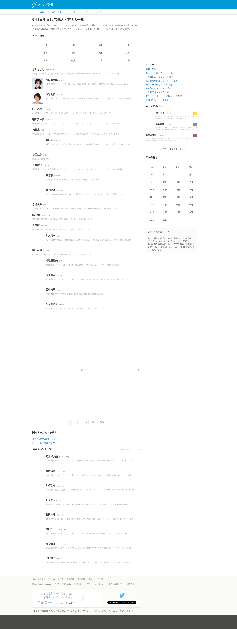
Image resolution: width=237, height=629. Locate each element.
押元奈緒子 (52, 304)
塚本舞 (36, 215)
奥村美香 (160, 113)
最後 (102, 422)
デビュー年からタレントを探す (160, 84)
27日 (178, 212)
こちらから (157, 250)
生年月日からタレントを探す (159, 77)
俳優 (60, 80)
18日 (165, 197)
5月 (46, 53)
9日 (152, 182)
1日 (152, 167)
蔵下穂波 (50, 190)
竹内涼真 (50, 471)
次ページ (85, 370)
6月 (73, 53)
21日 (152, 205)
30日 (165, 220)
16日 (190, 189)
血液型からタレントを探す (158, 88)
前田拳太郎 (52, 80)
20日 (190, 197)
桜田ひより (52, 529)
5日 (152, 174)
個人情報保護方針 (116, 584)
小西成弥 (37, 154)
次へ (93, 422)
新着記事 (70, 579)
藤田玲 (49, 140)
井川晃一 (50, 235)
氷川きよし (38, 69)
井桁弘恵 (50, 485)
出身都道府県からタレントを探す (161, 81)
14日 (165, 189)
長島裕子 (50, 289)
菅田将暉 (50, 514)
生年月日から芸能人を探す (45, 439)
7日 (178, 174)
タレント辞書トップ (40, 579)
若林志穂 (37, 165)
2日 (165, 167)
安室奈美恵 (151, 135)
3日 (178, 167)
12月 (127, 60)
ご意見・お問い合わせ (63, 584)
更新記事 (81, 579)
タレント (44, 215)
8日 (190, 174)
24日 (190, 205)
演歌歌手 (49, 70)
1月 (46, 45)
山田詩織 (37, 250)
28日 (190, 212)
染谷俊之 (50, 543)
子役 (60, 529)
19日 (178, 197)
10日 (165, 182)
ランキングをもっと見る (170, 148)
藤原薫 (49, 175)
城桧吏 (36, 129)
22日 (165, 205)
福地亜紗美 (52, 260)
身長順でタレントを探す (157, 92)
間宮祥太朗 (52, 456)
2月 (73, 45)
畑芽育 (49, 500)
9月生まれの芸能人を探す (44, 443)
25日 (152, 212)
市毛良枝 (50, 94)
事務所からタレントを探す (158, 99)
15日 (178, 189)
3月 (100, 45)
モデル (45, 109)
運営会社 (130, 584)
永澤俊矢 (37, 204)
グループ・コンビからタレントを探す (164, 96)
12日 (190, 182)
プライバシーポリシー (96, 584)
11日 (178, 182)
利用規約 (79, 584)
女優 (58, 95)
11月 (100, 60)
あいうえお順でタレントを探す (160, 73)
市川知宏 (50, 275)
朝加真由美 (38, 119)
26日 (165, 212)
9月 (46, 60)
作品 (90, 579)
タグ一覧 (99, 579)
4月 (127, 45)
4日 (190, 167)
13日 (152, 189)
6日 (165, 174)
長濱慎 (36, 225)
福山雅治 (160, 124)
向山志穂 (37, 109)
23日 (178, 205)
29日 (152, 220)
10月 (73, 60)
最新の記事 (151, 69)
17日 (152, 197)
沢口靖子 (50, 558)
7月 (100, 53)
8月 (127, 53)
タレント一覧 (57, 579)
